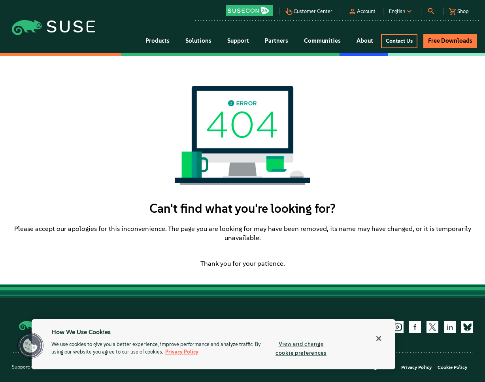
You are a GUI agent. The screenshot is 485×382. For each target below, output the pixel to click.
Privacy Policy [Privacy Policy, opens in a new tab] (181, 352)
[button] (252, 8)
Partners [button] (276, 40)
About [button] (365, 40)
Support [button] (238, 40)
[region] (213, 344)
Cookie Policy (452, 367)
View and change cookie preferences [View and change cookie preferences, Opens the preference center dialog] (301, 348)
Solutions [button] (198, 40)
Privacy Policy (416, 367)
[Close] (378, 338)
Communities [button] (322, 40)
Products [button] (157, 40)
